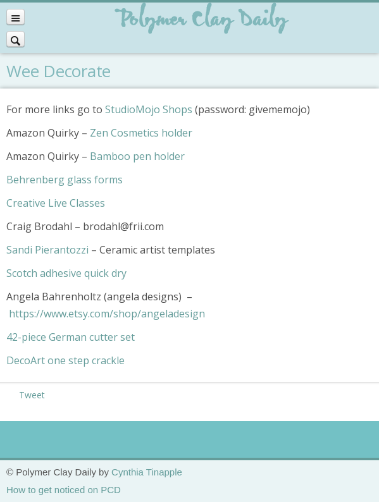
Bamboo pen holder (137, 156)
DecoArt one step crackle (65, 360)
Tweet (32, 395)
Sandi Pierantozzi (47, 250)
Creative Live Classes (55, 203)
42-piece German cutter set (70, 337)
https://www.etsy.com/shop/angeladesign (107, 314)
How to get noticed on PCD (63, 489)
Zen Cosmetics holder (141, 133)
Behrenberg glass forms (64, 180)
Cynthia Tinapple (146, 472)
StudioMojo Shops (148, 109)
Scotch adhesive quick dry (66, 273)
